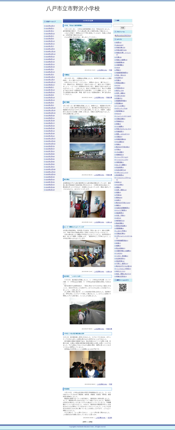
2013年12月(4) (50, 77)
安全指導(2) (120, 167)
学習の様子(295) (121, 50)
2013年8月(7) (50, 87)
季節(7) (118, 70)
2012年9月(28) (50, 115)
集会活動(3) (120, 223)
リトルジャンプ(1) (122, 159)
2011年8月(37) (50, 149)
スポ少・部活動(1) (122, 256)
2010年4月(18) (50, 190)
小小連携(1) (120, 126)
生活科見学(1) (120, 258)
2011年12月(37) (50, 138)
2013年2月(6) (50, 102)
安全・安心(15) (121, 75)
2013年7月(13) (50, 90)
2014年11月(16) (50, 51)
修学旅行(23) (120, 220)
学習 (110, 70)
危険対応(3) (120, 154)
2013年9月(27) (50, 85)
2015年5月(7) (50, 36)
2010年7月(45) (50, 182)
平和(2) (118, 149)
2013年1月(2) (50, 105)
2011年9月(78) (50, 146)
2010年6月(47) (50, 184)
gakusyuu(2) (119, 45)
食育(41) (118, 42)
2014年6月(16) (50, 62)
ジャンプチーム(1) (122, 157)
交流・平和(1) (120, 215)
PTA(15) (118, 113)
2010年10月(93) (50, 174)
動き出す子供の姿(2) (123, 147)
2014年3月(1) (50, 69)
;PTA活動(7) (120, 152)
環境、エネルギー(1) (123, 134)
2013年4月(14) (50, 97)
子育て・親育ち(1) (122, 263)
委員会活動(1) (120, 83)
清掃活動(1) (120, 162)
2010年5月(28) (50, 187)
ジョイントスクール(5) (123, 116)
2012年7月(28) (50, 120)
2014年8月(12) (50, 59)
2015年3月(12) (50, 41)
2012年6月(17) (50, 123)
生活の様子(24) (121, 170)
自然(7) (118, 200)
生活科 (110, 417)
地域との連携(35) (121, 60)
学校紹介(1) (120, 121)
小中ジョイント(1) (122, 172)
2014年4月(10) (50, 67)
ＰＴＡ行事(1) (120, 106)
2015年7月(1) (50, 31)
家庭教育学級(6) (121, 101)
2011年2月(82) (50, 164)
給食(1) (118, 243)
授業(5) (118, 192)
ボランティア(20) (121, 108)
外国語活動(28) (121, 139)
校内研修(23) (120, 111)
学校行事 (109, 97)
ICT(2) (118, 85)
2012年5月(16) (50, 125)
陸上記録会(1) (120, 248)
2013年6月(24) (50, 92)
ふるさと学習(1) (121, 231)
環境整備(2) (120, 228)
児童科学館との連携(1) (123, 251)
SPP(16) (118, 218)
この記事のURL (102, 70)
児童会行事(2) (120, 233)
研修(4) (118, 124)
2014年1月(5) (50, 74)
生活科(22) (119, 78)
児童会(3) (119, 136)
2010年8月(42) (50, 179)
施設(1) (118, 205)
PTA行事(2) (119, 185)
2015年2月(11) (50, 44)
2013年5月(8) (50, 95)
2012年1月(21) (50, 136)
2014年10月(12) (50, 54)
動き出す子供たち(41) (123, 203)
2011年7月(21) (50, 151)
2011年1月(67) (50, 167)
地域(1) (118, 144)
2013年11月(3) (50, 79)
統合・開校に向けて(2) (123, 274)
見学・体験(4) (120, 93)
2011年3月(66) (50, 161)
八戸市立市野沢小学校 (73, 8)
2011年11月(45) (50, 141)
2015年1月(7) (50, 46)
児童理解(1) (120, 65)
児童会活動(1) (120, 119)
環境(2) (118, 187)
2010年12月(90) (50, 169)
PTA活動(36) (120, 142)
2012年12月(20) (50, 108)
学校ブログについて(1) (123, 129)
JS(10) (118, 67)
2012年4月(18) (50, 128)
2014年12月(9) (50, 49)
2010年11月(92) (50, 172)
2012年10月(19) (50, 113)
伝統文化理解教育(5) (123, 208)
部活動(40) (119, 103)
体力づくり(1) (120, 271)
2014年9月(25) (50, 56)
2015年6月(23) (50, 33)
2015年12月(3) (50, 26)
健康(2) (118, 245)
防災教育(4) (120, 175)
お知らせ (109, 222)
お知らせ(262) (120, 96)
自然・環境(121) (121, 190)
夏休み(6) (119, 197)
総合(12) (118, 182)
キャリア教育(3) (121, 210)
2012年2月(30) (50, 133)
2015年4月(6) (50, 38)
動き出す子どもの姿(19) (124, 266)
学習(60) (118, 195)
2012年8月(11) (50, 118)
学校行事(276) (120, 47)
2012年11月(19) (50, 110)
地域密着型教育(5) (122, 72)
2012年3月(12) (50, 131)
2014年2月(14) (50, 72)
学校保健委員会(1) (122, 240)
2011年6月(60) (50, 154)
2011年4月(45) (50, 159)
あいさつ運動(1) (121, 165)
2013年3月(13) (50, 100)
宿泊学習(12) (120, 261)
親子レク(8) (120, 90)
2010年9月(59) (50, 177)
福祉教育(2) (120, 213)
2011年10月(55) (50, 143)
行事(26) (118, 57)
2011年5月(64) (50, 156)
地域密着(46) (120, 62)
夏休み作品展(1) (121, 226)
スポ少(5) (119, 253)
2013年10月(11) (50, 82)
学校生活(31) (120, 88)
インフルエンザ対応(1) (123, 269)
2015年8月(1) (50, 28)
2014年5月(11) (50, 64)
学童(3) (118, 80)
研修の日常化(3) (121, 276)
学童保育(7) (120, 131)
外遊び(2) (119, 98)
